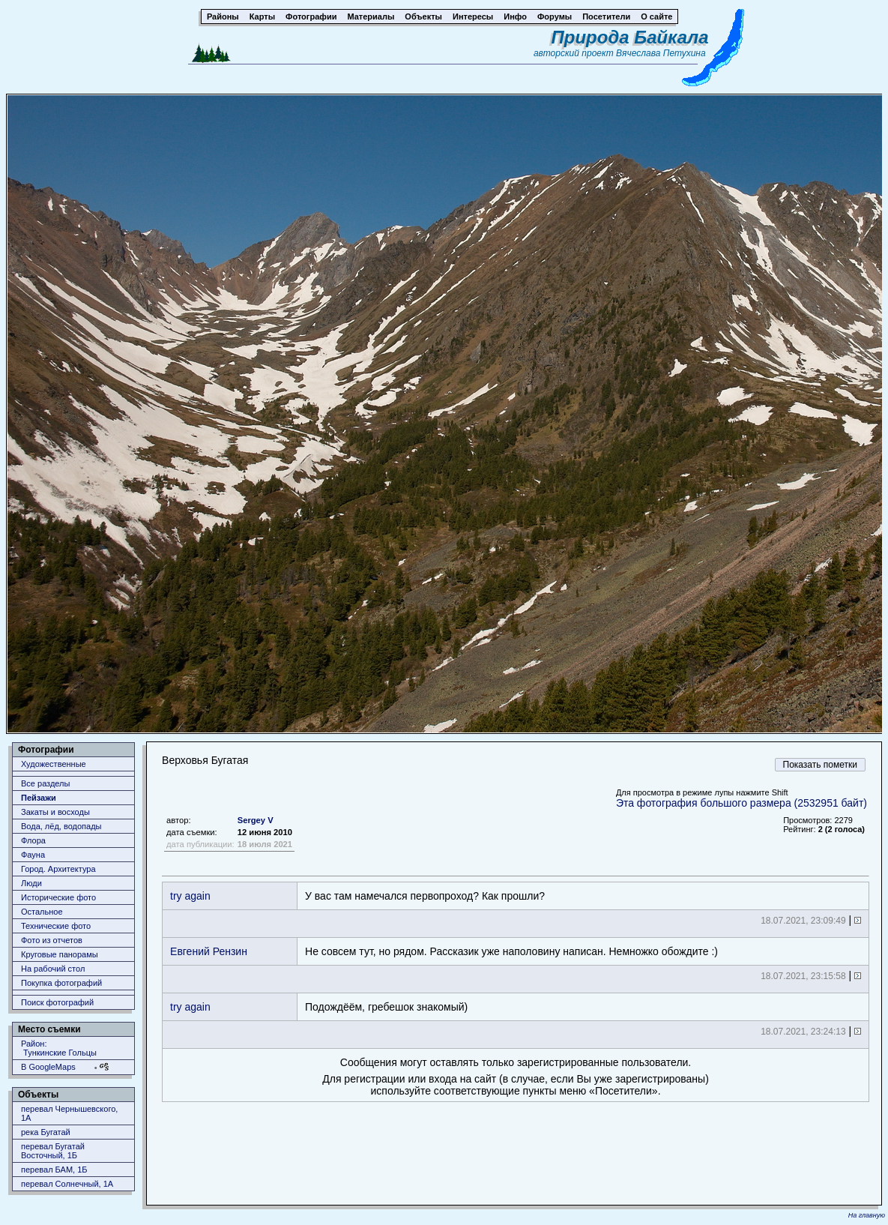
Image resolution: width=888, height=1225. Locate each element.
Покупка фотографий (61, 982)
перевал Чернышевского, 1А (69, 1113)
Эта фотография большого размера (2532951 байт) (741, 803)
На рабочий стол (53, 968)
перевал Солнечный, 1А (67, 1183)
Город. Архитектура (58, 868)
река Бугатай (45, 1132)
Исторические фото (58, 897)
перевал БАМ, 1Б (54, 1169)
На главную (866, 1215)
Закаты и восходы (55, 811)
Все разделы (45, 783)
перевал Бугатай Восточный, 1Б (53, 1151)
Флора (33, 840)
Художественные (53, 763)
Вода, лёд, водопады (61, 826)
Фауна (33, 854)
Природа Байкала (630, 37)
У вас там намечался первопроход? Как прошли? (425, 896)
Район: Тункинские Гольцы (59, 1048)
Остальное (42, 911)
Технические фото (56, 925)
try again (190, 896)
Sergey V (256, 820)
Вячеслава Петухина (661, 53)
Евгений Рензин (208, 951)
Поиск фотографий (57, 1002)
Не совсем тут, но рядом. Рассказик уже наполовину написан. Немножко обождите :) (511, 951)
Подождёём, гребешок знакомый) (386, 1007)
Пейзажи (38, 797)
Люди (31, 883)
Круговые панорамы (59, 954)
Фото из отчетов (51, 940)
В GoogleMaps (48, 1066)
